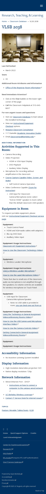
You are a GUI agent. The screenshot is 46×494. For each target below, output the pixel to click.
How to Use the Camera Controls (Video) (21, 328)
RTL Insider (8, 458)
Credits (33, 433)
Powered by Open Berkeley (12, 474)
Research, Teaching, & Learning (22, 15)
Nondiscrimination (9, 480)
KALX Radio (8, 453)
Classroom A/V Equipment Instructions (20, 246)
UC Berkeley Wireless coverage (20, 394)
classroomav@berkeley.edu (22, 136)
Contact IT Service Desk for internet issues (24, 398)
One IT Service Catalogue (13, 462)
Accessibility (7, 477)
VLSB (31, 410)
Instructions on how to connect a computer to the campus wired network (26, 388)
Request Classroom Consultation (19, 129)
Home (4, 21)
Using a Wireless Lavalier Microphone (19, 271)
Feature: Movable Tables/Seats (15, 410)
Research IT (8, 449)
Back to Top (40, 491)
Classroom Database (18, 21)
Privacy (5, 483)
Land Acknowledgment (12, 437)
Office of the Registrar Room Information (24, 87)
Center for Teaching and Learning (16, 445)
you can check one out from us (28, 305)
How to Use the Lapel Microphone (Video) (21, 275)
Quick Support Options (19, 433)
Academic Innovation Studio (29, 133)
